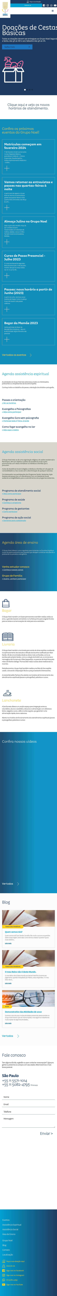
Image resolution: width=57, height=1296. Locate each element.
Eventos (6, 1220)
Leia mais (8, 943)
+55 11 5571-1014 (14, 1080)
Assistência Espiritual (11, 1224)
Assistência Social (10, 1229)
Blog (7, 1006)
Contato (6, 1249)
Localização (7, 1254)
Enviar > (46, 1133)
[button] (25, 90)
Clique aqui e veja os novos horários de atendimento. (28, 106)
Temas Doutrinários (12, 926)
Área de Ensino (8, 1234)
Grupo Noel (7, 1240)
